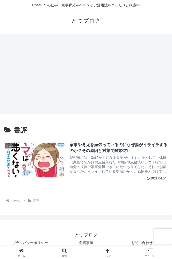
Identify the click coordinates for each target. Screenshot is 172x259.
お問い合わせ (142, 243)
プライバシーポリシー (30, 243)
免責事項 (86, 243)
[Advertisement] (86, 75)
